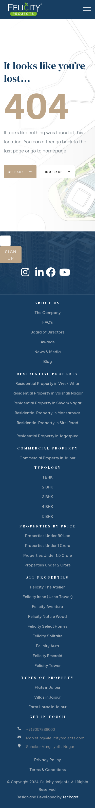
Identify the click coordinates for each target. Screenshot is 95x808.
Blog (47, 361)
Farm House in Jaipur (47, 706)
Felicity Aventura (47, 606)
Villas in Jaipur (47, 697)
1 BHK (48, 477)
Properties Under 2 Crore (48, 565)
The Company (47, 312)
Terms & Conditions (47, 769)
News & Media (47, 351)
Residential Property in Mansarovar (47, 412)
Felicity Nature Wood (47, 616)
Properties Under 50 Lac (47, 535)
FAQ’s (47, 322)
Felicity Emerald (47, 655)
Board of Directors (47, 332)
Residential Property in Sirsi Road (47, 422)
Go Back (20, 172)
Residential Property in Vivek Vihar (47, 383)
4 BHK (47, 506)
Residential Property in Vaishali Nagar (47, 393)
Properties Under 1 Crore (47, 545)
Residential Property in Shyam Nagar (47, 403)
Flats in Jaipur (48, 687)
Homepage (57, 172)
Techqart (70, 796)
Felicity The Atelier (47, 587)
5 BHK (47, 516)
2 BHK (47, 487)
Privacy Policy (47, 759)
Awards (48, 342)
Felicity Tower (47, 665)
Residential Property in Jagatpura (47, 435)
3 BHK (47, 496)
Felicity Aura (47, 645)
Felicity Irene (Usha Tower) (48, 596)
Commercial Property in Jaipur (47, 458)
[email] (5, 240)
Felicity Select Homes (48, 626)
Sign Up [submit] (10, 254)
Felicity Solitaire (47, 636)
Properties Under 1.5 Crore (47, 555)
